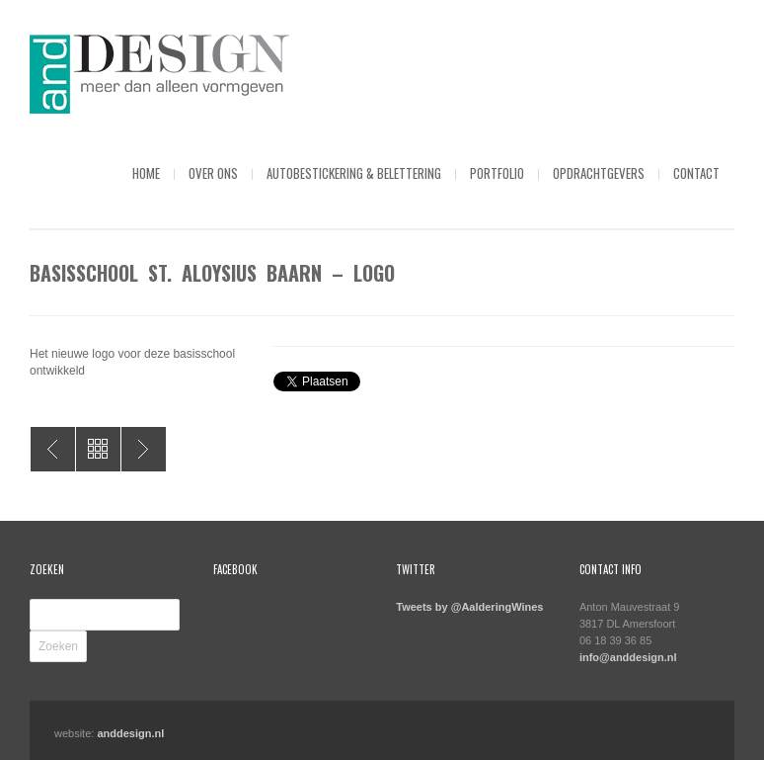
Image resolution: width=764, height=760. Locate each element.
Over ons (213, 173)
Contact (696, 173)
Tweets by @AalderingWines (469, 607)
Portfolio (497, 173)
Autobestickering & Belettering (354, 173)
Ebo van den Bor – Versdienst (53, 449)
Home (146, 173)
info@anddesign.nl (628, 657)
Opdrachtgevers (599, 173)
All (98, 449)
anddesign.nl (130, 733)
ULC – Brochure (143, 449)
